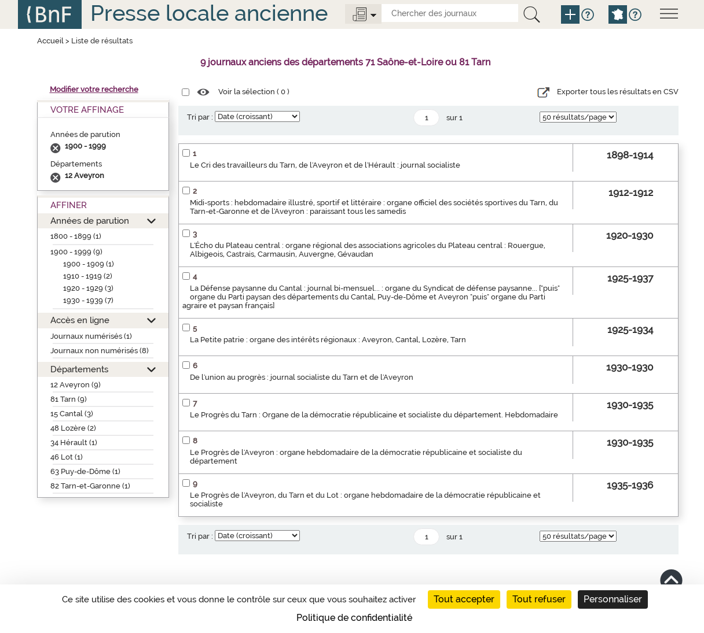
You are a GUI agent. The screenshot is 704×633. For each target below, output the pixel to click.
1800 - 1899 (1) (75, 236)
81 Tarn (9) (68, 399)
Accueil (50, 40)
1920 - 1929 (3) (88, 288)
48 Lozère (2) (73, 428)
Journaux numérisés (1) (91, 336)
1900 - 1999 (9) (76, 251)
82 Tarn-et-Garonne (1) (90, 486)
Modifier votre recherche (94, 89)
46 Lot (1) (66, 457)
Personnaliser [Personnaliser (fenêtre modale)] (613, 599)
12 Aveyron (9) (75, 384)
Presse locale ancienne (209, 13)
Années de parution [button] (89, 220)
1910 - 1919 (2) (87, 276)
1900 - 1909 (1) (88, 264)
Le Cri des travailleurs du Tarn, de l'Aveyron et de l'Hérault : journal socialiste (325, 165)
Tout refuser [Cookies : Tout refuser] (539, 599)
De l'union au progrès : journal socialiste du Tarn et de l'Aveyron (301, 377)
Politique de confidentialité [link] (354, 617)
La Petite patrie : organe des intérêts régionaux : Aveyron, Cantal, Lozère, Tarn (328, 339)
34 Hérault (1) (73, 442)
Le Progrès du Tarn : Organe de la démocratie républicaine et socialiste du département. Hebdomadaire (374, 414)
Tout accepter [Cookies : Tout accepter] (464, 599)
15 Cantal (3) (71, 413)
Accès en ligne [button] (79, 320)
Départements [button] (79, 369)
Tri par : (200, 117)
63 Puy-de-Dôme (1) (85, 471)
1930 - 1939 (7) (88, 300)
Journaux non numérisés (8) (99, 350)
